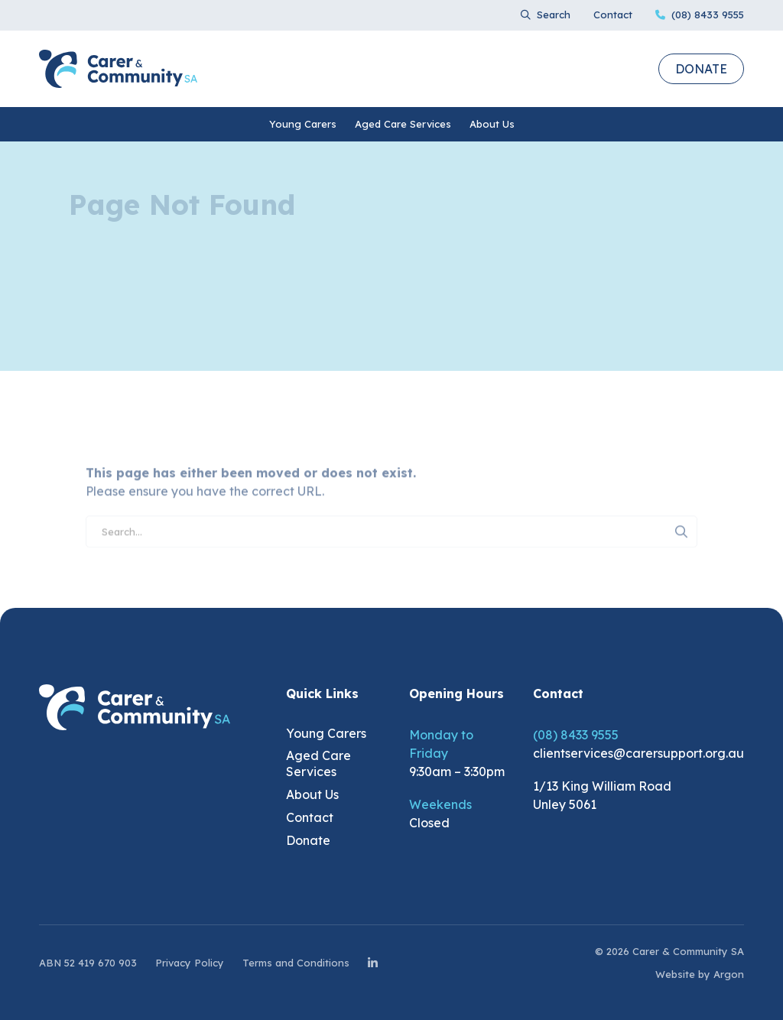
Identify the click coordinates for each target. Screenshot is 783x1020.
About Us (492, 124)
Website (675, 974)
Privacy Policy (189, 963)
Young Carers (302, 124)
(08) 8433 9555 (576, 734)
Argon (728, 974)
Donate (701, 68)
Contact (612, 14)
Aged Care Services (403, 124)
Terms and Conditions (295, 963)
